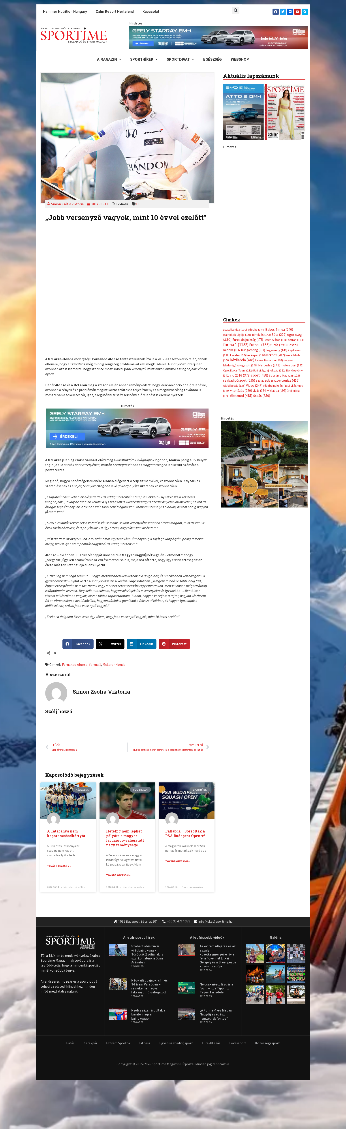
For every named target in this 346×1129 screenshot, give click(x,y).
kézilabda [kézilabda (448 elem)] (242, 263)
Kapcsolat (151, 11)
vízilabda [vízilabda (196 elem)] (276, 295)
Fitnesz (144, 1043)
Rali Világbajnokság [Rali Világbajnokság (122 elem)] (269, 274)
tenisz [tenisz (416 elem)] (290, 284)
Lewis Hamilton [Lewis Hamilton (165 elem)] (269, 264)
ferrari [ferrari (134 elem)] (296, 243)
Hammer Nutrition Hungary (65, 11)
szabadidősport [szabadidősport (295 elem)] (239, 284)
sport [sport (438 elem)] (259, 279)
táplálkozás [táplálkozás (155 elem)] (234, 290)
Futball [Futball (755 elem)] (259, 248)
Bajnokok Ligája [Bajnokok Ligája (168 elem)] (237, 238)
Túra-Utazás (211, 1043)
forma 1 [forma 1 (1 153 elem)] (235, 248)
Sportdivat (180, 59)
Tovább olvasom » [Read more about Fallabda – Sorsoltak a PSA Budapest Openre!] (177, 862)
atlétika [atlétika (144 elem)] (256, 233)
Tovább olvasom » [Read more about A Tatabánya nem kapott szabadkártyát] (59, 866)
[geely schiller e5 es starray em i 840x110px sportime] (218, 37)
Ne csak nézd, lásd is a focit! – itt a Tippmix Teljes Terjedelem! (216, 989)
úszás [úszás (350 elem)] (261, 300)
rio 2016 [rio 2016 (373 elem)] (240, 279)
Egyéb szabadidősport (176, 1043)
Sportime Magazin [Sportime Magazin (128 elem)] (284, 280)
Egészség (213, 59)
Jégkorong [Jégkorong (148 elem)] (276, 254)
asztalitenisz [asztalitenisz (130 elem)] (235, 233)
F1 (138, 204)
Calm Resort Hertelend (115, 11)
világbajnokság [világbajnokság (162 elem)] (276, 290)
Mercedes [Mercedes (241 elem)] (269, 269)
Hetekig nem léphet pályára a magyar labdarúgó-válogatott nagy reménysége (125, 839)
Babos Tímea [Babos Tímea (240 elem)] (279, 233)
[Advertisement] (264, 181)
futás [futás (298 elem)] (278, 248)
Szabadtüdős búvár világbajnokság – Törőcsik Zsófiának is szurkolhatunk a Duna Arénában (147, 955)
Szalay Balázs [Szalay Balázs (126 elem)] (268, 285)
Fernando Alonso (75, 665)
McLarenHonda (114, 665)
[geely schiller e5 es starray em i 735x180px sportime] (127, 428)
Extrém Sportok (118, 1043)
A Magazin (107, 59)
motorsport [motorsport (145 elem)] (292, 269)
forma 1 (95, 665)
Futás (70, 1043)
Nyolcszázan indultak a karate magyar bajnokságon (148, 1015)
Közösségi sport (267, 1043)
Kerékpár (90, 1043)
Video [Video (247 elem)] (254, 290)
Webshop (242, 59)
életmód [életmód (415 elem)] (241, 300)
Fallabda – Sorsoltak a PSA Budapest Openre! (185, 834)
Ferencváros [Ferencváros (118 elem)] (276, 243)
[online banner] (264, 368)
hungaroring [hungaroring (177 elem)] (253, 254)
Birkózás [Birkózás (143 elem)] (261, 238)
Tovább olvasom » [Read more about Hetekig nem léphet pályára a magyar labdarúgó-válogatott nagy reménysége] (118, 875)
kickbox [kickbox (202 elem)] (275, 259)
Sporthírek (142, 59)
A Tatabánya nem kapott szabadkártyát (66, 834)
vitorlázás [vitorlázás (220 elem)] (241, 295)
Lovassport (237, 1043)
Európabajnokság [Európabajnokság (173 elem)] (247, 243)
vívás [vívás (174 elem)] (260, 295)
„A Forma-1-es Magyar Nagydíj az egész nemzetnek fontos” (216, 1015)
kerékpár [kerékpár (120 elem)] (256, 259)
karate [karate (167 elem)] (238, 259)
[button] (235, 10)
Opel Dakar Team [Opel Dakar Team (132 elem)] (238, 274)
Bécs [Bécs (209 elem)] (278, 238)
